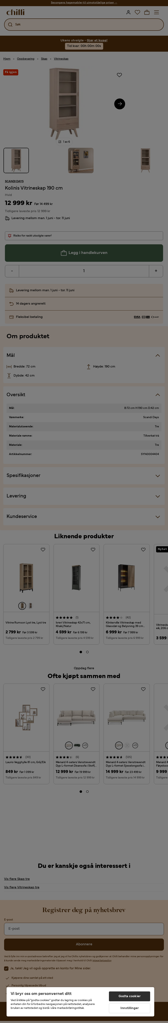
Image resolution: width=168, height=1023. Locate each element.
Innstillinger (129, 1008)
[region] (80, 1001)
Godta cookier (130, 996)
